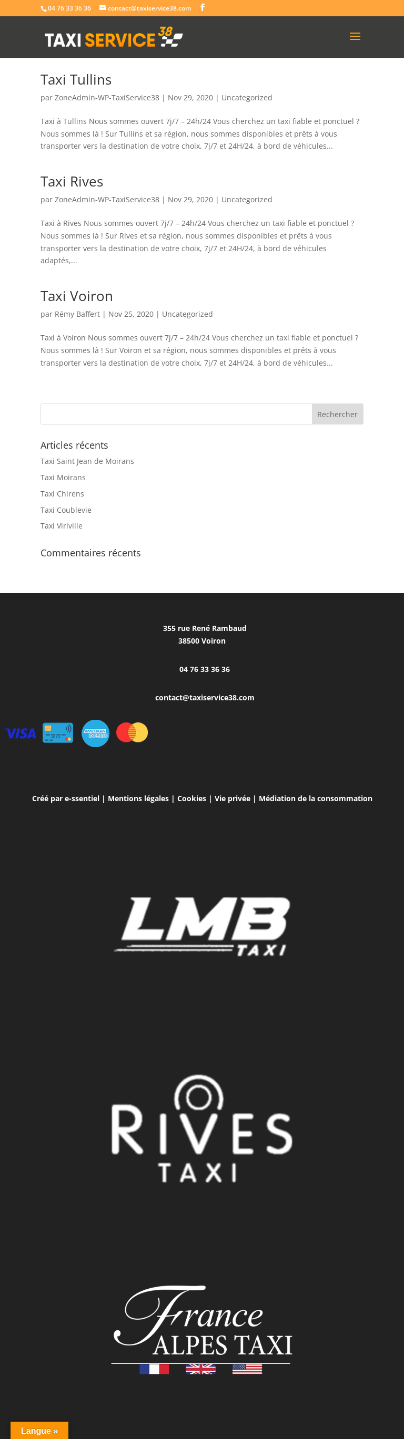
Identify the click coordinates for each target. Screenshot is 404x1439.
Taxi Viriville (62, 526)
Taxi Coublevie (66, 510)
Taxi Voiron (77, 295)
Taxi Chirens (62, 494)
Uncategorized (246, 97)
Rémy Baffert (77, 314)
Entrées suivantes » (329, 397)
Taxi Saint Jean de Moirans (87, 461)
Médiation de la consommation (315, 798)
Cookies (191, 798)
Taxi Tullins (76, 79)
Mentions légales (138, 798)
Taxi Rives (72, 181)
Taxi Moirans (63, 477)
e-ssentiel (82, 798)
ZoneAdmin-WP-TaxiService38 (107, 97)
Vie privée (232, 798)
